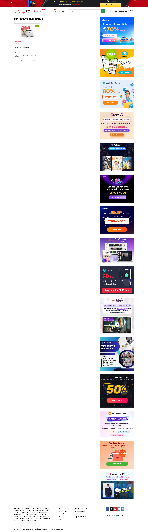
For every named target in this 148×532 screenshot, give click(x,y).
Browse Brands (80, 514)
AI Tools (62, 11)
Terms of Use (62, 511)
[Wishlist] (131, 11)
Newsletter (61, 520)
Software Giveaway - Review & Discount (50, 529)
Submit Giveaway (81, 508)
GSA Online (18, 57)
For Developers (80, 511)
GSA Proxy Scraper (22, 47)
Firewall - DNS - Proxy (21, 55)
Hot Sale (52, 10)
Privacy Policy (62, 514)
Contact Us (62, 508)
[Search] (103, 11)
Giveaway (39, 10)
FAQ (59, 517)
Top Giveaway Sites (81, 517)
